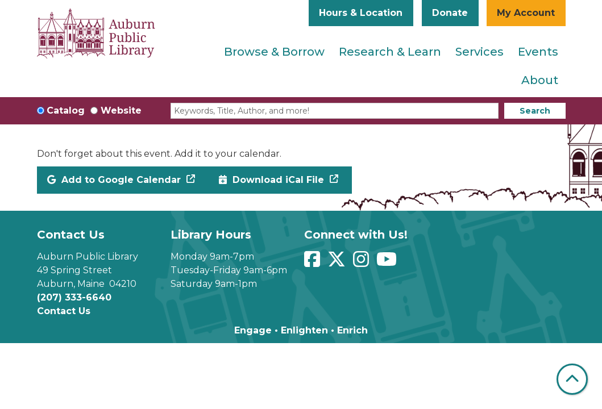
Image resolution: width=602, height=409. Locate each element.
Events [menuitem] (538, 52)
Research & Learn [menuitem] (390, 52)
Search (535, 111)
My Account (526, 12)
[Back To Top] (572, 379)
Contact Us (63, 311)
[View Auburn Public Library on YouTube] (388, 262)
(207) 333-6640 (74, 297)
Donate (450, 12)
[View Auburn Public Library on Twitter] (337, 262)
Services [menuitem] (479, 52)
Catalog (66, 110)
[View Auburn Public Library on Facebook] (313, 262)
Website (121, 110)
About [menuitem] (539, 80)
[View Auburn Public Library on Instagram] (362, 262)
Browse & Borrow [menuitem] (274, 52)
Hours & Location (360, 12)
